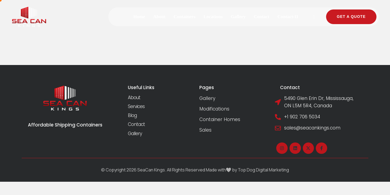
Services (136, 106)
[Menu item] (139, 16)
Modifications (214, 109)
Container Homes (219, 119)
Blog (132, 115)
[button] (314, 16)
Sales (205, 130)
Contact (136, 124)
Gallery (135, 133)
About (134, 97)
